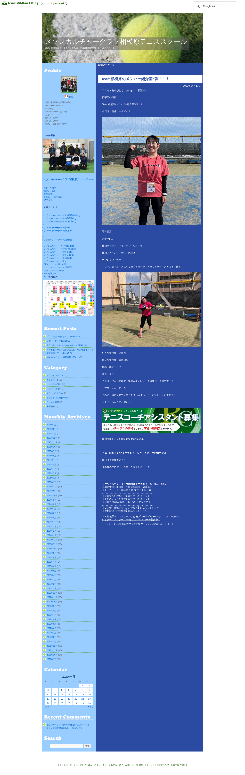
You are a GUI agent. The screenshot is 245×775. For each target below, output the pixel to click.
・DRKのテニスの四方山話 (54, 264)
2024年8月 (51, 504)
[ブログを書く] (60, 3)
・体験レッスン (49, 191)
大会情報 (140, 765)
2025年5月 (51, 464)
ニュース (92, 765)
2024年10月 (52, 495)
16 (89, 694)
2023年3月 (51, 579)
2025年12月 (52, 438)
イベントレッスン (55, 375)
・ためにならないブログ (53, 270)
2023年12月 (52, 540)
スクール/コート (126, 765)
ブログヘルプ (163, 765)
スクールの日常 (54, 389)
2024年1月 (51, 535)
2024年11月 (52, 491)
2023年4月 (51, 575)
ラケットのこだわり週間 (58, 397)
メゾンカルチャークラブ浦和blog (57, 227)
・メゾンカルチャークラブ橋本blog (58, 258)
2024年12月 (52, 486)
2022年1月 (51, 641)
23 (89, 699)
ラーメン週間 (53, 402)
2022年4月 (51, 628)
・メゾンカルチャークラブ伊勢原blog (59, 249)
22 (82, 699)
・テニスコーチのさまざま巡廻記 (57, 267)
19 (62, 699)
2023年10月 (52, 548)
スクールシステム (55, 393)
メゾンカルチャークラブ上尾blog (57, 240)
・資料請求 (47, 194)
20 (69, 699)
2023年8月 (51, 557)
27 (69, 703)
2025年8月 (51, 455)
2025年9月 (51, 451)
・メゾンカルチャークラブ (54, 261)
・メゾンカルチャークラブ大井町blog (59, 255)
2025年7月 (51, 460)
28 (76, 703)
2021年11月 (52, 650)
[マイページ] (46, 3)
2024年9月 (51, 500)
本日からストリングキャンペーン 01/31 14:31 (68, 345)
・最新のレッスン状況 (52, 197)
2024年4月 (51, 522)
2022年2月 (51, 637)
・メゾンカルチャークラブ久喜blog (58, 252)
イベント (150, 765)
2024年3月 (51, 526)
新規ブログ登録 (178, 765)
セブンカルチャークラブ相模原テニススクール (127, 484)
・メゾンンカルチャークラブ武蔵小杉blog (61, 215)
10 (48, 694)
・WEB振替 (47, 200)
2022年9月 (51, 606)
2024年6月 (51, 513)
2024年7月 (51, 509)
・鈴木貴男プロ (49, 273)
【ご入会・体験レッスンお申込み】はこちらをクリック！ (133, 507)
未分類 (116, 524)
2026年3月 (51, 425)
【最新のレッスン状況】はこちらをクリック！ (127, 499)
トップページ (66, 765)
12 (62, 694)
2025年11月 (52, 442)
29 (82, 703)
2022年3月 (51, 633)
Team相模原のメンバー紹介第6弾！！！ (135, 79)
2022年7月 (51, 615)
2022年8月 (51, 610)
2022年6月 (51, 619)
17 (48, 699)
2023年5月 (51, 571)
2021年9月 (51, 659)
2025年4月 (51, 469)
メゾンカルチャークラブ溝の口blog (58, 230)
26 (62, 703)
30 (89, 703)
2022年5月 (51, 624)
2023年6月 (51, 566)
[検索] (214, 6)
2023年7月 (51, 562)
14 (76, 694)
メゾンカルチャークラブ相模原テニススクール (116, 41)
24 (48, 703)
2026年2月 (51, 429)
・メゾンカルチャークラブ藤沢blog (58, 246)
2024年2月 (51, 531)
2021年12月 (52, 646)
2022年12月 (52, 593)
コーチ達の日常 (54, 384)
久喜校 (112, 460)
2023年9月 (51, 553)
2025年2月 (51, 478)
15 (82, 694)
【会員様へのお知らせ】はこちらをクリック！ (127, 495)
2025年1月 (51, 482)
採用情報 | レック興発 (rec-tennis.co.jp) (123, 439)
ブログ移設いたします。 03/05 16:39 (63, 336)
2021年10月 (52, 655)
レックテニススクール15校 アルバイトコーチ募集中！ (131, 519)
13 (69, 694)
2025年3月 (51, 473)
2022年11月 (52, 597)
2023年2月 (51, 584)
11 (55, 694)
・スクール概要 (49, 188)
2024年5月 (51, 517)
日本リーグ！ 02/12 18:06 (58, 341)
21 (76, 699)
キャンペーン (53, 380)
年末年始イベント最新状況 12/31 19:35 (65, 357)
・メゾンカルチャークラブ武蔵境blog (59, 218)
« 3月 (47, 707)
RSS (70, 97)
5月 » (90, 707)
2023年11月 (52, 544)
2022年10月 (52, 602)
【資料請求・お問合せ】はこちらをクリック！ (127, 510)
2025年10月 (52, 447)
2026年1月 (51, 433)
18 (55, 699)
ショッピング (80, 765)
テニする (113, 765)
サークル (103, 765)
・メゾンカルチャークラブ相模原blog (59, 221)
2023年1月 (51, 588)
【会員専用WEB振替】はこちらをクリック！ (126, 501)
